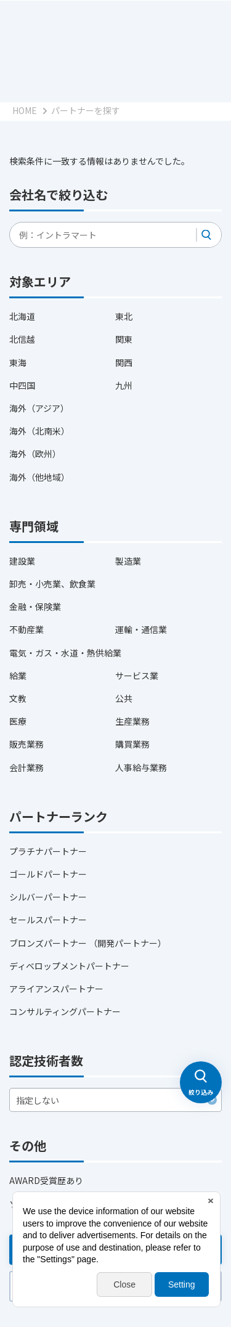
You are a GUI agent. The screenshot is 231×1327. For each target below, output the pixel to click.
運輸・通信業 (141, 629)
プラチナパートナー (48, 851)
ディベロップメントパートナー (69, 966)
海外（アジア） (39, 408)
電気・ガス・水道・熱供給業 (65, 653)
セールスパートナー (48, 919)
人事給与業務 (141, 767)
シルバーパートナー (48, 897)
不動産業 (26, 629)
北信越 (22, 339)
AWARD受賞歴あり (46, 1180)
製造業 (128, 561)
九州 (123, 385)
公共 (123, 698)
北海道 (22, 316)
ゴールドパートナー (48, 874)
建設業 (22, 561)
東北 (123, 316)
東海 (17, 362)
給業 (17, 675)
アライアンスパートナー (56, 988)
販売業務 (26, 744)
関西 (123, 362)
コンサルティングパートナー (65, 1011)
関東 (123, 339)
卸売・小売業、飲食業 (52, 584)
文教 (17, 698)
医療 (17, 721)
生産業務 (132, 721)
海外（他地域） (39, 477)
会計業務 (26, 767)
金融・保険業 (35, 606)
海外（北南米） (39, 431)
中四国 (22, 385)
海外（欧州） (35, 453)
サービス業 (136, 675)
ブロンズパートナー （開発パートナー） (87, 943)
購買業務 (132, 744)
